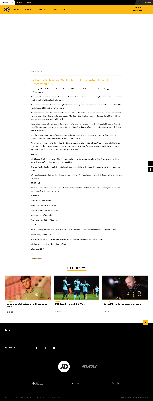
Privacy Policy (19, 397)
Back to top (145, 323)
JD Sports (64, 366)
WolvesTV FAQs (56, 397)
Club (64, 9)
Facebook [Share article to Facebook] (150, 169)
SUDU (89, 366)
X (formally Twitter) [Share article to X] (150, 163)
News (16, 9)
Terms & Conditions (39, 397)
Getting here (9, 397)
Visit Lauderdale (38, 383)
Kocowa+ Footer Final (76, 383)
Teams (54, 9)
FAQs (48, 397)
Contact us (28, 397)
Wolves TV (28, 9)
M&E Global (115, 383)
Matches (42, 9)
